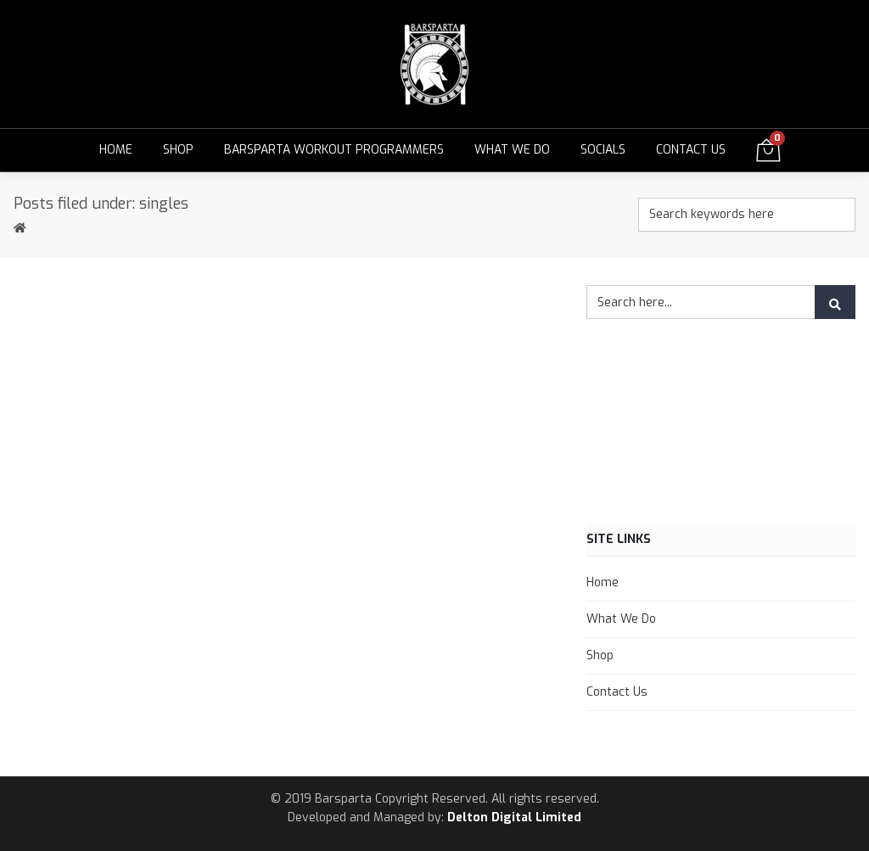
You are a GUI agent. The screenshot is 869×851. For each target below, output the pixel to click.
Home (115, 150)
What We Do (512, 150)
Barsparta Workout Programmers (334, 150)
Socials (602, 150)
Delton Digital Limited (514, 817)
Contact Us (691, 150)
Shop (178, 150)
